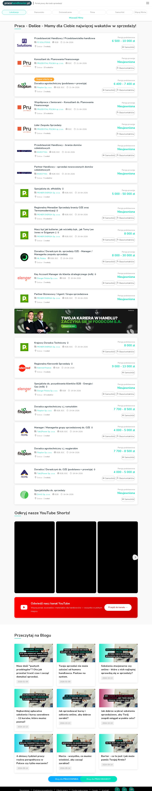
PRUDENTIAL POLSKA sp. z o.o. (49, 65)
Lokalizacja (14, 12)
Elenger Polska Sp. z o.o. (46, 289)
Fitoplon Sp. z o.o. (43, 90)
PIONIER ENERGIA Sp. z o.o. (47, 198)
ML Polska (40, 267)
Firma (92, 12)
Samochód (119, 12)
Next (136, 576)
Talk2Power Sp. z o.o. (44, 450)
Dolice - (43, 49)
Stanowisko (39, 12)
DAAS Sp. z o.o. (42, 513)
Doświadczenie (65, 12)
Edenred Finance (42, 382)
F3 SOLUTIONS (42, 45)
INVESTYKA (40, 156)
